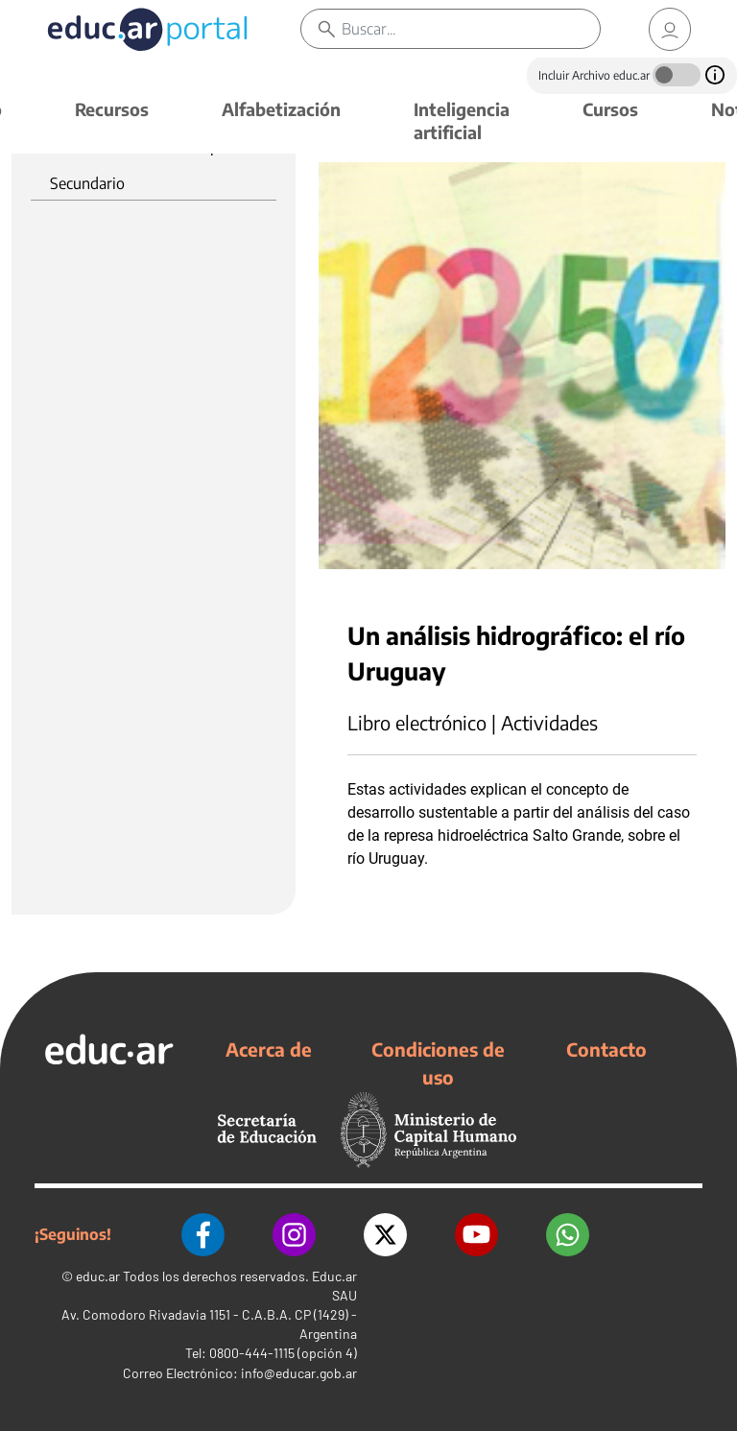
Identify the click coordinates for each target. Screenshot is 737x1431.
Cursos (610, 109)
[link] (670, 29)
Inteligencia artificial (462, 120)
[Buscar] (471, 29)
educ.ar (98, 1276)
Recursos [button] (112, 109)
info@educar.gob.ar (299, 1373)
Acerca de (269, 1049)
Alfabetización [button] (281, 109)
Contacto (606, 1049)
